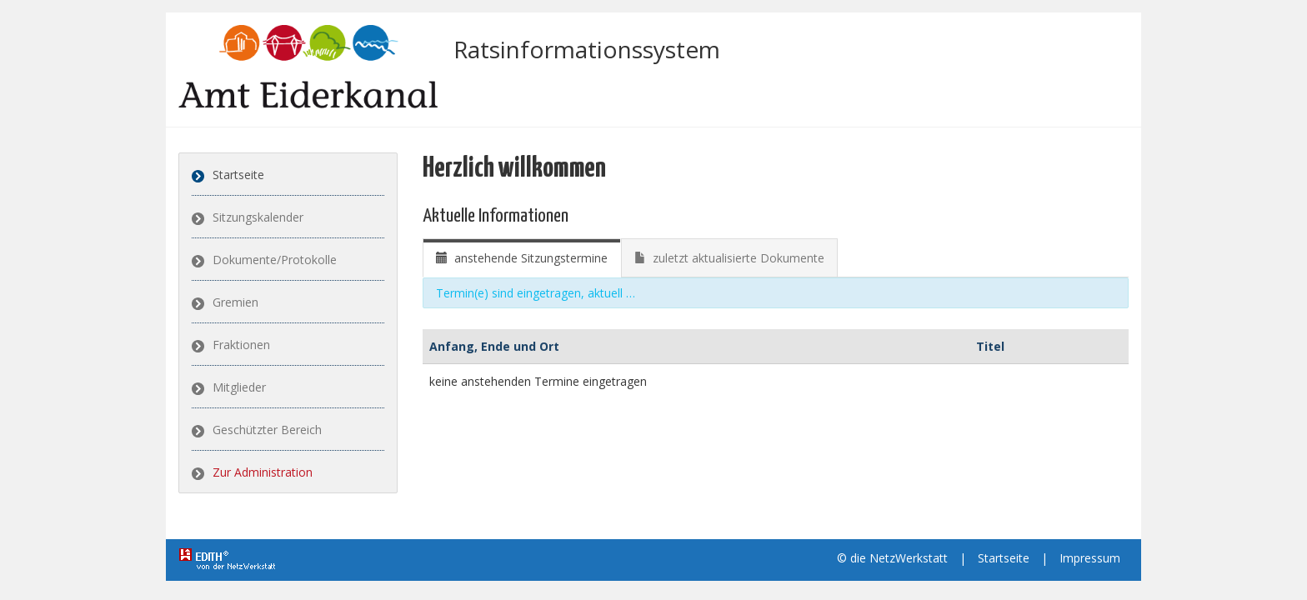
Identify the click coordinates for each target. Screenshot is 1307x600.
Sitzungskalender (258, 217)
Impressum (1089, 558)
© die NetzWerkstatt (892, 558)
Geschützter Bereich (267, 430)
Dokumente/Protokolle (275, 260)
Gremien (235, 302)
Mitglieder (239, 387)
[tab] (522, 258)
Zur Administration (263, 472)
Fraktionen (241, 344)
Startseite (238, 174)
